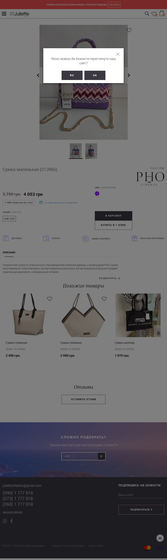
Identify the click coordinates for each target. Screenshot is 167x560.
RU (72, 71)
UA (95, 71)
